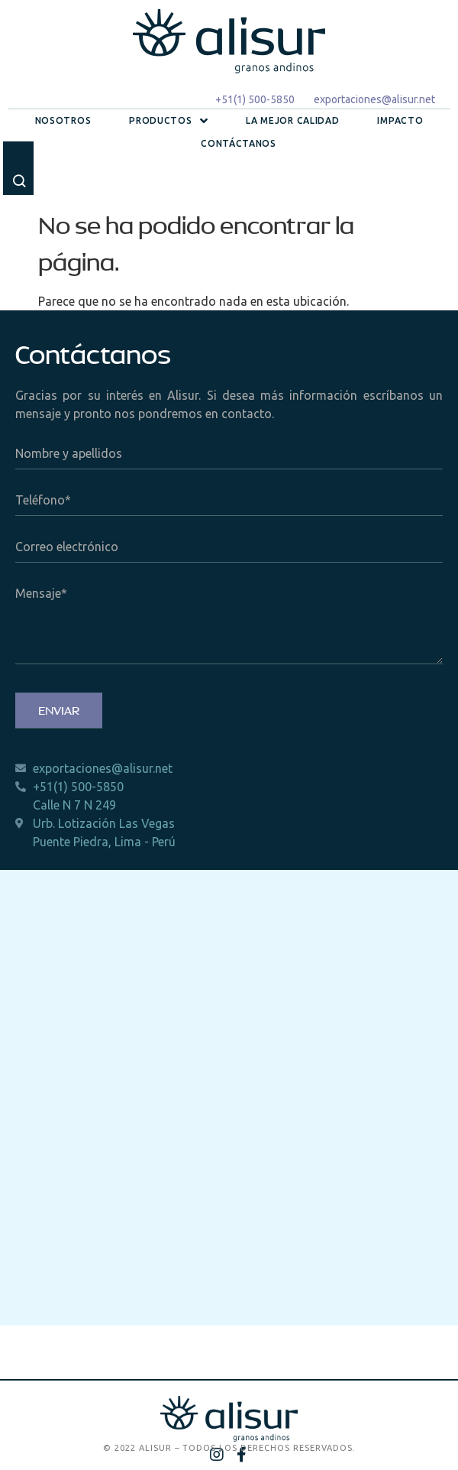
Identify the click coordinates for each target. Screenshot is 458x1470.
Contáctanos (238, 143)
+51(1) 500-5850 (255, 99)
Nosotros (63, 120)
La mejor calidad (292, 120)
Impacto (400, 120)
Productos (168, 120)
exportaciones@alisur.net (374, 99)
